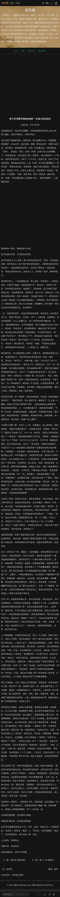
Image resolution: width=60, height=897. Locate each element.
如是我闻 (42, 51)
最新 (50, 869)
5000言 (5, 3)
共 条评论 (7, 869)
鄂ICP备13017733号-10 (42, 885)
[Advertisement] (30, 85)
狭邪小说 (31, 51)
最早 (56, 869)
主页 (31, 125)
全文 (16, 51)
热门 (12, 3)
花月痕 (36, 125)
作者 (23, 51)
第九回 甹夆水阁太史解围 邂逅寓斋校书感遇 (30, 860)
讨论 (18, 3)
